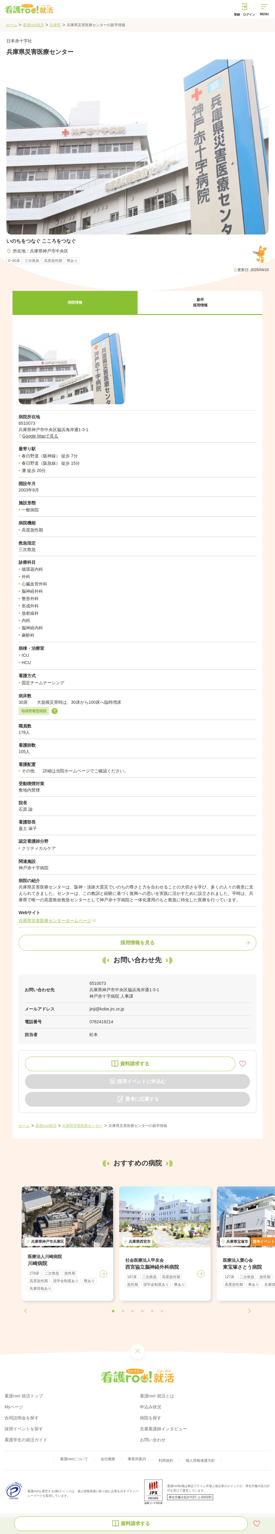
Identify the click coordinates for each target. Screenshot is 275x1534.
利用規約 (166, 1460)
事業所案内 (137, 1459)
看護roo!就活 (33, 25)
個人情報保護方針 (200, 1460)
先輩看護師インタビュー (163, 1428)
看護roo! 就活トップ (24, 1395)
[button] (75, 303)
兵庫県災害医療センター (82, 1126)
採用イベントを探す (24, 1428)
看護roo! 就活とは (157, 1395)
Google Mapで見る (40, 436)
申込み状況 (150, 1406)
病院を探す (150, 1417)
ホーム (11, 25)
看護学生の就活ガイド (26, 1439)
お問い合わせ (153, 1439)
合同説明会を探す (22, 1417)
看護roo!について (74, 1459)
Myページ (14, 1406)
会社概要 (108, 1459)
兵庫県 (55, 25)
